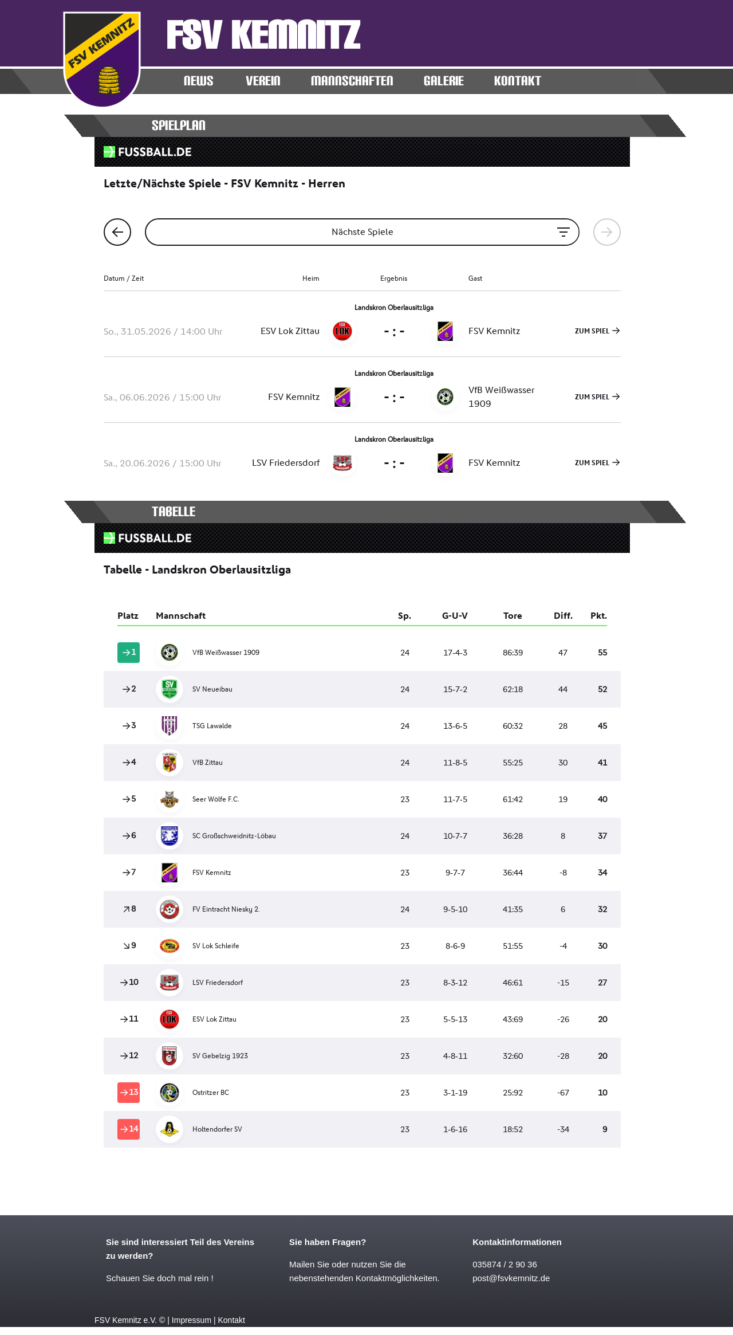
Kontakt (231, 1320)
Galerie (444, 81)
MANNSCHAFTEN (352, 81)
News (199, 81)
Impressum (191, 1320)
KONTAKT (517, 81)
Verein (263, 81)
